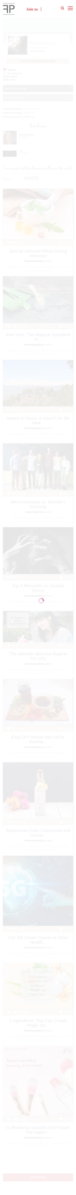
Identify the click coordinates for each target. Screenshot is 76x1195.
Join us (32, 9)
